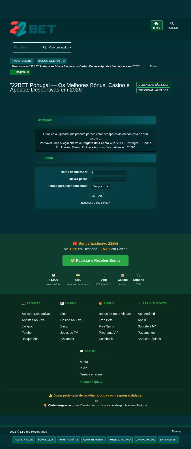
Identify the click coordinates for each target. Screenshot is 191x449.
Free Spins (106, 326)
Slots (63, 314)
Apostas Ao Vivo (33, 320)
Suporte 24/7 (147, 326)
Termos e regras (91, 374)
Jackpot (27, 326)
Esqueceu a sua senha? (95, 202)
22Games (67, 339)
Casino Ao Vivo (71, 320)
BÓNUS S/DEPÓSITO (51, 60)
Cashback (106, 339)
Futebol (27, 332)
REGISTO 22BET (22, 60)
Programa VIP (108, 332)
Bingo (64, 326)
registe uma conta (96, 143)
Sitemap (176, 431)
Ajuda (84, 362)
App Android (146, 314)
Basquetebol (30, 339)
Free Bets (105, 320)
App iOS (144, 320)
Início (83, 368)
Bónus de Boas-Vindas (115, 314)
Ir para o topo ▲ (91, 382)
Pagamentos (147, 332)
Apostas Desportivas (36, 314)
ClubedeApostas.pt (61, 405)
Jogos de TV (69, 332)
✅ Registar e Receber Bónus (96, 260)
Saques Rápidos (149, 339)
